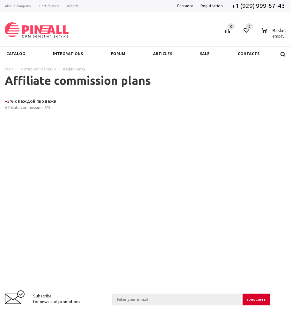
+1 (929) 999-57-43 (259, 5)
